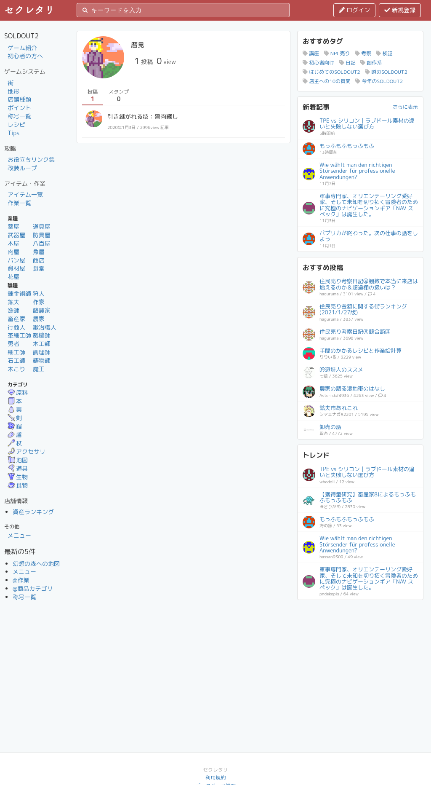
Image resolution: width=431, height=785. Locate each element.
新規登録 (399, 10)
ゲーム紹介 (22, 48)
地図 (18, 460)
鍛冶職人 (44, 327)
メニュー (19, 535)
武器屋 (16, 235)
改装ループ (22, 168)
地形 (13, 91)
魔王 (39, 369)
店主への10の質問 (327, 81)
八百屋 (42, 243)
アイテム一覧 (25, 194)
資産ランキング (33, 512)
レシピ (16, 125)
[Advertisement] (360, 657)
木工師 (42, 344)
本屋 (13, 243)
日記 (347, 62)
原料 (18, 392)
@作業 (21, 580)
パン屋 (16, 260)
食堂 (39, 268)
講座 (311, 53)
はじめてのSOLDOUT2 (331, 71)
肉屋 (13, 252)
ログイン (354, 10)
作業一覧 (19, 203)
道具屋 (42, 226)
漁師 (13, 310)
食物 (18, 485)
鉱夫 (13, 302)
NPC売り (337, 53)
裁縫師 (42, 335)
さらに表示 (405, 106)
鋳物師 (42, 360)
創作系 (371, 62)
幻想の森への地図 (36, 564)
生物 (18, 477)
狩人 (39, 293)
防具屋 (42, 235)
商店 (39, 260)
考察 (363, 53)
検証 (384, 53)
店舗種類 (19, 99)
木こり (16, 369)
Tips (13, 133)
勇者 (13, 344)
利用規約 (215, 777)
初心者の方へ (25, 56)
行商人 (16, 327)
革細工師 (19, 335)
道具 (18, 468)
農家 (39, 319)
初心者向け (318, 62)
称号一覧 (19, 116)
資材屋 (16, 268)
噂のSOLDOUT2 (386, 71)
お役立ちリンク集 (31, 159)
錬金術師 (19, 293)
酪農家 (42, 310)
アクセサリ (26, 451)
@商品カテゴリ (33, 588)
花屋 (13, 277)
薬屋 (13, 226)
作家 (39, 302)
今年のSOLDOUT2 (379, 81)
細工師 (16, 352)
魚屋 (39, 252)
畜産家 (16, 319)
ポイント (19, 108)
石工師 (16, 360)
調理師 (42, 352)
